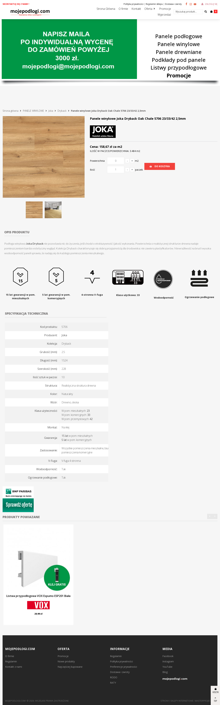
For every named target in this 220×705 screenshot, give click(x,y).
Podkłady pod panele (179, 59)
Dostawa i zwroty (173, 4)
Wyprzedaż (164, 14)
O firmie (123, 9)
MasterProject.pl (205, 700)
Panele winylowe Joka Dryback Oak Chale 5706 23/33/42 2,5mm (108, 110)
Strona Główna (106, 9)
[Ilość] (115, 169)
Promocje (165, 9)
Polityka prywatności (134, 4)
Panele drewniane (179, 51)
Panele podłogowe (178, 36)
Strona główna (10, 110)
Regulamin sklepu (154, 4)
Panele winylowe (178, 44)
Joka (50, 110)
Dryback (62, 110)
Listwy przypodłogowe (179, 67)
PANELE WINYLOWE (33, 110)
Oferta (148, 9)
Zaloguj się (211, 4)
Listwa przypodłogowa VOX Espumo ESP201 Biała (38, 596)
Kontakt (136, 9)
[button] (209, 516)
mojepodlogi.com (15, 700)
